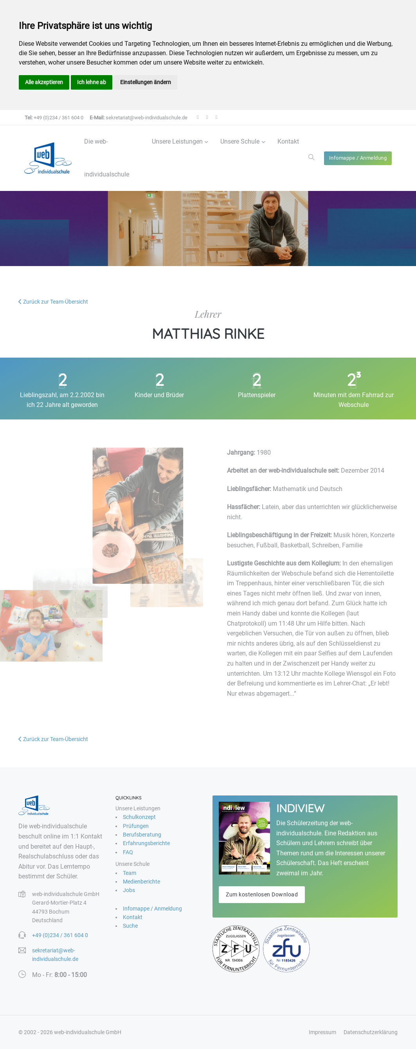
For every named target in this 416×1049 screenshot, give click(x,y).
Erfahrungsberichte (146, 843)
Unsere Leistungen (177, 141)
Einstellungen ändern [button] (145, 82)
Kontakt (288, 141)
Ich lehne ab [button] (91, 82)
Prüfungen (136, 826)
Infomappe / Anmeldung (358, 158)
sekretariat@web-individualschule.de (138, 118)
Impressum (322, 1032)
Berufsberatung (142, 834)
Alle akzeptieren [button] (44, 82)
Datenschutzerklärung (371, 1032)
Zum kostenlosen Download (262, 894)
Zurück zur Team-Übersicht (53, 302)
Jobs (129, 890)
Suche (130, 926)
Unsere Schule (239, 141)
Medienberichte (141, 881)
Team (129, 873)
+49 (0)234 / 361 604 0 (54, 118)
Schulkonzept (139, 817)
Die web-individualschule (106, 158)
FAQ (128, 852)
